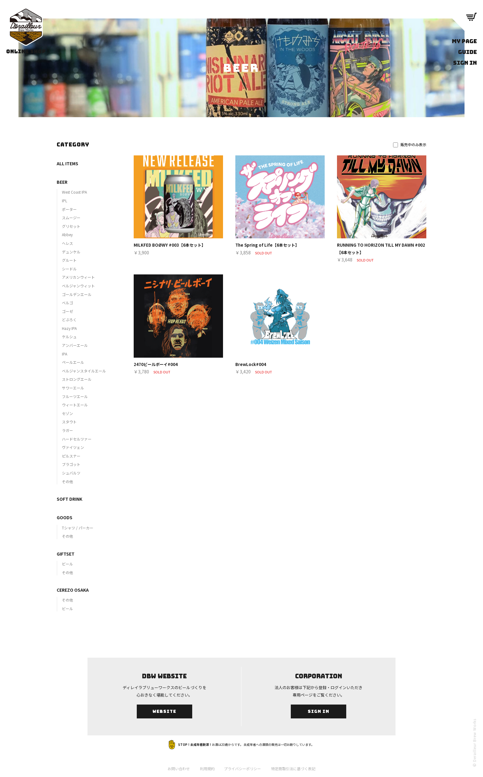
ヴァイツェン (73, 447)
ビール (67, 563)
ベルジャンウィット (78, 285)
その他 (67, 481)
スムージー (71, 217)
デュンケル (71, 251)
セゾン (67, 413)
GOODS (64, 517)
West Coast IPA (74, 192)
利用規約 (207, 768)
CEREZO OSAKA (73, 590)
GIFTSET (66, 554)
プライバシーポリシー (242, 768)
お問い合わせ (179, 768)
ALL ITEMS (67, 163)
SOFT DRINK (69, 499)
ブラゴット (71, 464)
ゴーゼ (67, 311)
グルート (69, 260)
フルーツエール (75, 396)
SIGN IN (465, 62)
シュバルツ (71, 472)
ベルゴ (67, 302)
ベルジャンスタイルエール (84, 370)
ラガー (67, 430)
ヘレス (67, 243)
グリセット (71, 226)
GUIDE (467, 52)
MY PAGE (464, 41)
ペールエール (73, 362)
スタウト (69, 421)
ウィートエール (75, 404)
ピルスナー (71, 455)
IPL (64, 200)
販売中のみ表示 (409, 144)
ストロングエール (76, 379)
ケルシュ (69, 336)
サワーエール (73, 387)
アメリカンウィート (78, 277)
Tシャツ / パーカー (77, 527)
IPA (64, 353)
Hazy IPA (69, 328)
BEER (62, 182)
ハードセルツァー (76, 439)
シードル (69, 268)
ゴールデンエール (76, 294)
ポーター (69, 209)
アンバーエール (75, 345)
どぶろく (69, 319)
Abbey (67, 234)
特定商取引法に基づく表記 (293, 768)
